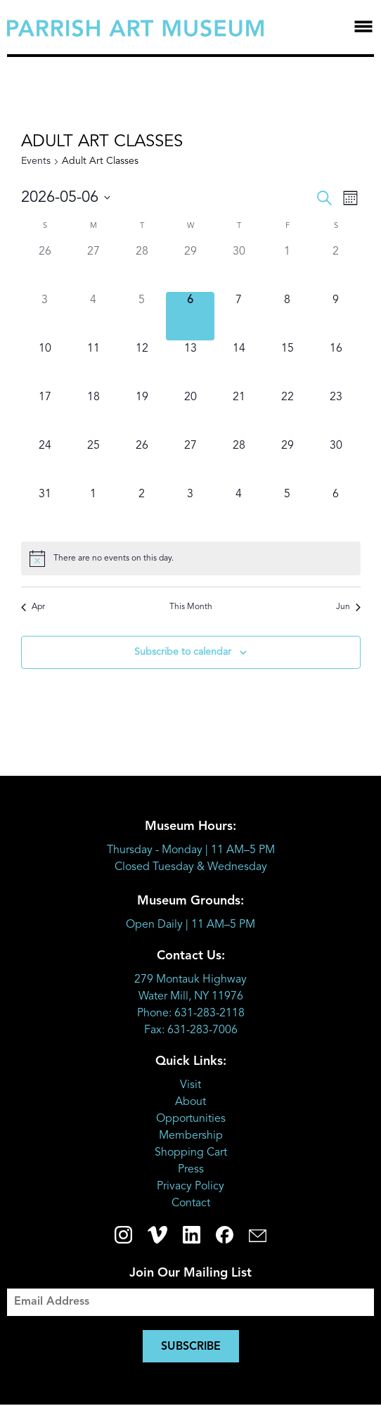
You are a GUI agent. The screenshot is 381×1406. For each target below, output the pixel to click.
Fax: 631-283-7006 (191, 1030)
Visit (190, 1085)
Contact (191, 1203)
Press (191, 1169)
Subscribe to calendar (182, 652)
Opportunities (191, 1119)
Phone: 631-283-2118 (191, 1013)
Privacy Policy (190, 1186)
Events (36, 161)
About (190, 1102)
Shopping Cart (191, 1152)
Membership (191, 1136)
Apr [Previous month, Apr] (33, 607)
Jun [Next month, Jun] (348, 607)
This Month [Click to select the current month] (190, 607)
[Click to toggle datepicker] (65, 198)
